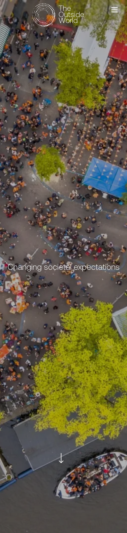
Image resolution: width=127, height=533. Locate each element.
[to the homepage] (59, 15)
